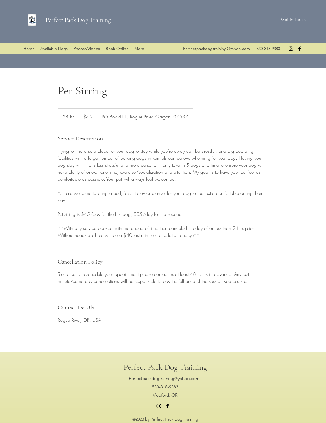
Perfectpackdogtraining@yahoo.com (216, 48)
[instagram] (291, 48)
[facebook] (300, 48)
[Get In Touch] (293, 20)
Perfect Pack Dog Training (78, 20)
